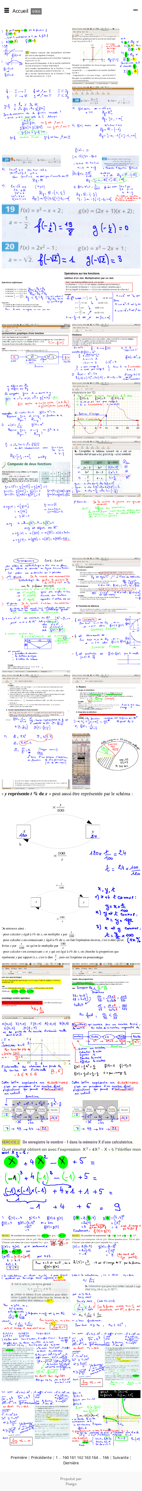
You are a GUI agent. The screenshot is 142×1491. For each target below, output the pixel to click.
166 (105, 1457)
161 (73, 1457)
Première (19, 1457)
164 (95, 1457)
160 (65, 1457)
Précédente (41, 1457)
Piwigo (71, 1483)
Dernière (71, 1463)
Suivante (121, 1457)
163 (87, 1457)
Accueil (20, 10)
